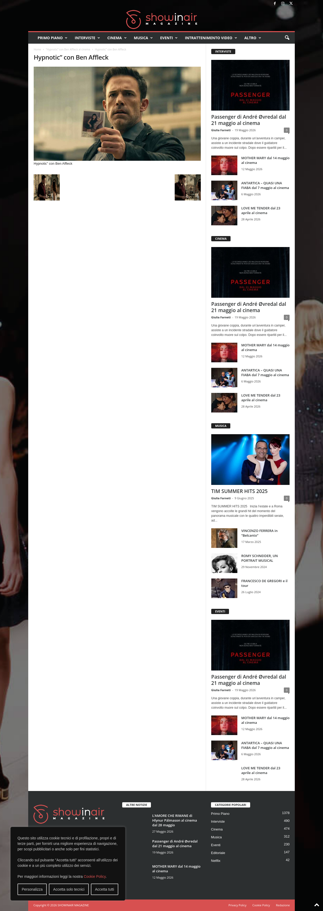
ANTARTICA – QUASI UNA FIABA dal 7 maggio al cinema (265, 185)
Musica (143, 38)
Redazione (283, 905)
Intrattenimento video (211, 38)
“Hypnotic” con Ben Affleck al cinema (68, 49)
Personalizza (32, 889)
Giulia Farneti (221, 130)
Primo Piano (52, 38)
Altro (252, 38)
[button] (287, 38)
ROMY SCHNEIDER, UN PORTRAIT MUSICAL (259, 558)
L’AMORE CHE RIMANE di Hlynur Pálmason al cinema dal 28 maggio (174, 820)
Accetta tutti (104, 889)
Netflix (215, 861)
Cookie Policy (95, 876)
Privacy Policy (237, 905)
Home (37, 49)
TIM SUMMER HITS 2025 (239, 491)
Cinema (117, 38)
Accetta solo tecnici (69, 889)
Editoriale (218, 853)
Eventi (169, 38)
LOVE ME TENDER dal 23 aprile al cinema (260, 210)
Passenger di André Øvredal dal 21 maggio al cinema (248, 120)
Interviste (87, 38)
